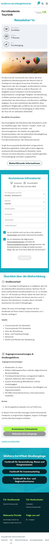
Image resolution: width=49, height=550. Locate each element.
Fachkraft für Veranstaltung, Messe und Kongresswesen (24, 463)
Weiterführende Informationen (24, 163)
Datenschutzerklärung (21, 540)
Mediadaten (29, 504)
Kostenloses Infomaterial (24, 429)
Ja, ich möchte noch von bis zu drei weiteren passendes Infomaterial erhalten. (25, 233)
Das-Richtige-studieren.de (11, 519)
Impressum (4, 540)
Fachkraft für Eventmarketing (25, 471)
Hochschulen (12, 235)
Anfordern (24, 257)
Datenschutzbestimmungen (18, 244)
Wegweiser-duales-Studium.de (12, 523)
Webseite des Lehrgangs (24, 433)
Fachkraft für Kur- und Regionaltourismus (24, 480)
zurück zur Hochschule (11, 441)
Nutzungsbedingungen (15, 242)
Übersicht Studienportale (10, 504)
